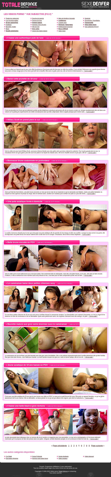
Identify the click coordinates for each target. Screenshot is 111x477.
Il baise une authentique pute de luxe (25, 38)
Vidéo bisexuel (89, 456)
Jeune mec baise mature (39, 31)
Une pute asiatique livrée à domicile (24, 201)
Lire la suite (88, 71)
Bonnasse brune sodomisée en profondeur (28, 160)
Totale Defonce (63, 471)
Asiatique (8, 24)
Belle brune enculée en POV (21, 242)
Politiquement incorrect (65, 27)
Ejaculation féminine (12, 458)
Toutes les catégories (12, 18)
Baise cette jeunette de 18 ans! (22, 79)
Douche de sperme (38, 18)
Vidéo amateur (62, 458)
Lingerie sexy (62, 22)
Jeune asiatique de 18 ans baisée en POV (27, 365)
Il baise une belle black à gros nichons (26, 406)
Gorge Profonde (37, 456)
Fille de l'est (35, 27)
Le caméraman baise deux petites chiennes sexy (31, 283)
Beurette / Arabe (11, 27)
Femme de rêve (37, 20)
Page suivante (97, 446)
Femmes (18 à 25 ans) (39, 24)
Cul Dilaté (9, 456)
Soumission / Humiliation (92, 20)
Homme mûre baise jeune (40, 458)
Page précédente (60, 446)
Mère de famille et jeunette (66, 18)
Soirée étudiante (63, 456)
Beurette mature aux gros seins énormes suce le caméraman (37, 324)
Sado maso (61, 31)
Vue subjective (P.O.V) (91, 27)
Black (7, 29)
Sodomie (87, 18)
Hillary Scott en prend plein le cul (23, 120)
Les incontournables (12, 20)
